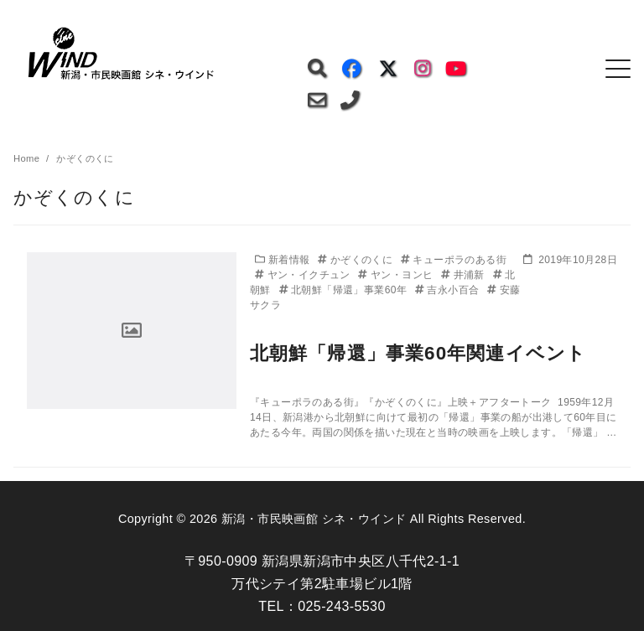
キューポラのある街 (453, 260)
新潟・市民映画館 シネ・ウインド (313, 518)
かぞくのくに (357, 260)
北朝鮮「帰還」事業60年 (344, 290)
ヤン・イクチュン (304, 275)
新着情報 (284, 260)
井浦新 (464, 275)
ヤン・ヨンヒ (397, 275)
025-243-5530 (341, 606)
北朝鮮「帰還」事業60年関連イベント (418, 353)
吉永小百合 (448, 290)
